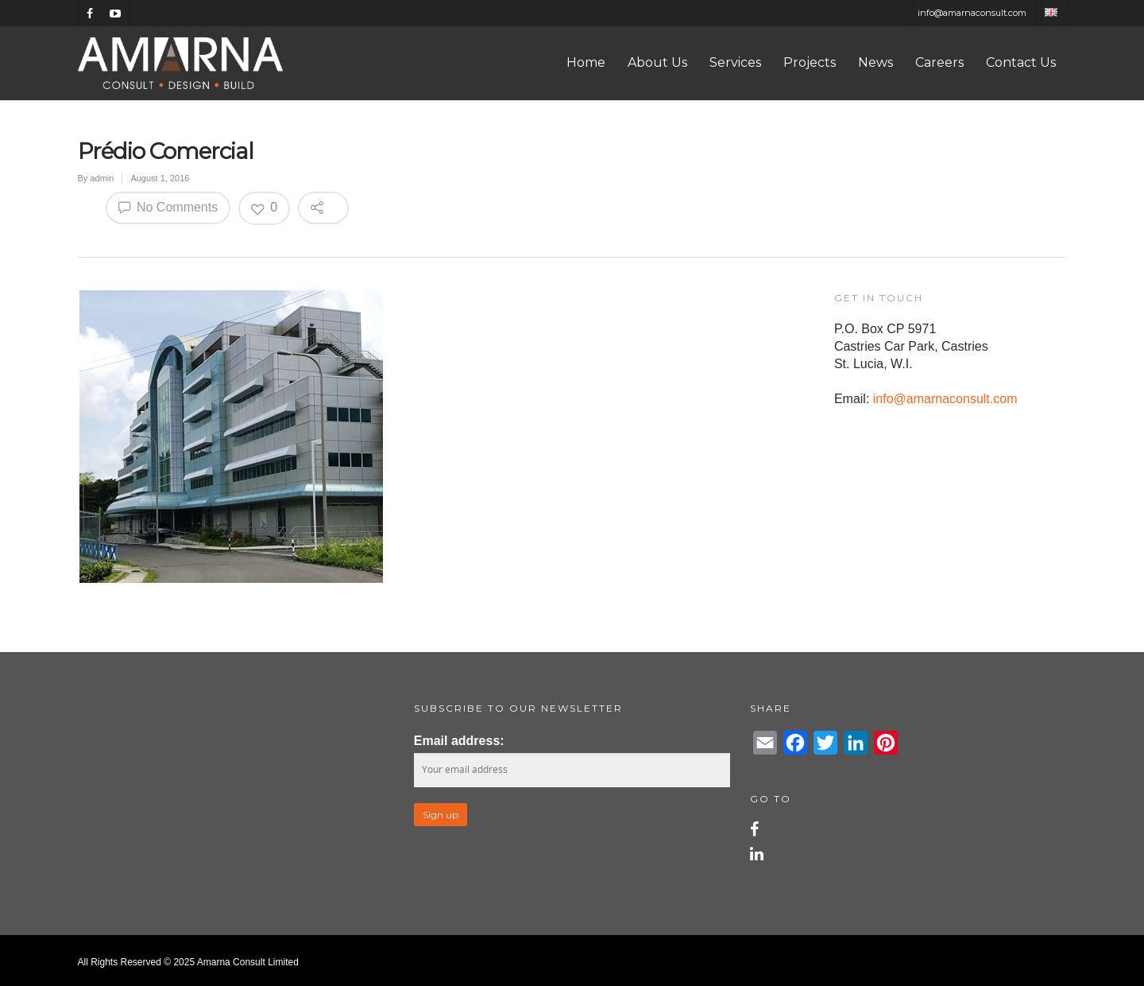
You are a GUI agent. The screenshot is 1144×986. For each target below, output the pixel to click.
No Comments (168, 207)
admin (102, 178)
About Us (657, 62)
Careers (939, 62)
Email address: (459, 740)
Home (585, 62)
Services (735, 62)
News (875, 62)
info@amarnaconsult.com (972, 12)
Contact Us (1021, 62)
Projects (809, 62)
